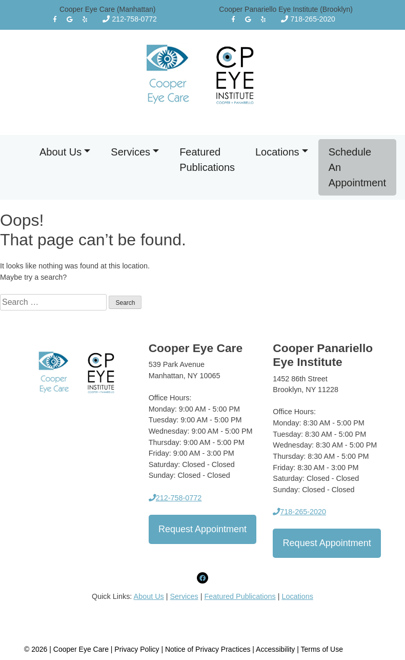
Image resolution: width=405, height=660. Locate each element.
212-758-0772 (130, 19)
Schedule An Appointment (357, 167)
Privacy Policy (137, 649)
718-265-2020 (308, 19)
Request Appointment (202, 529)
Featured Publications (207, 159)
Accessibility (275, 649)
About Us (60, 152)
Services (130, 152)
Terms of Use (322, 649)
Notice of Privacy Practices (208, 649)
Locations (277, 152)
